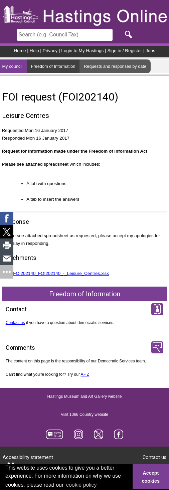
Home (20, 50)
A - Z (85, 374)
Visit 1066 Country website (84, 415)
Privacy (50, 50)
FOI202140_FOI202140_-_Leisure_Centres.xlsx (61, 273)
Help (34, 50)
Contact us (15, 322)
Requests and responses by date (115, 66)
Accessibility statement (28, 457)
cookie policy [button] (81, 485)
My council (12, 66)
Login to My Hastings (82, 50)
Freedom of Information (53, 66)
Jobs (150, 50)
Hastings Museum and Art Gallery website (84, 396)
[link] (6, 218)
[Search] (65, 35)
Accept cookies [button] (151, 477)
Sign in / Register (124, 50)
